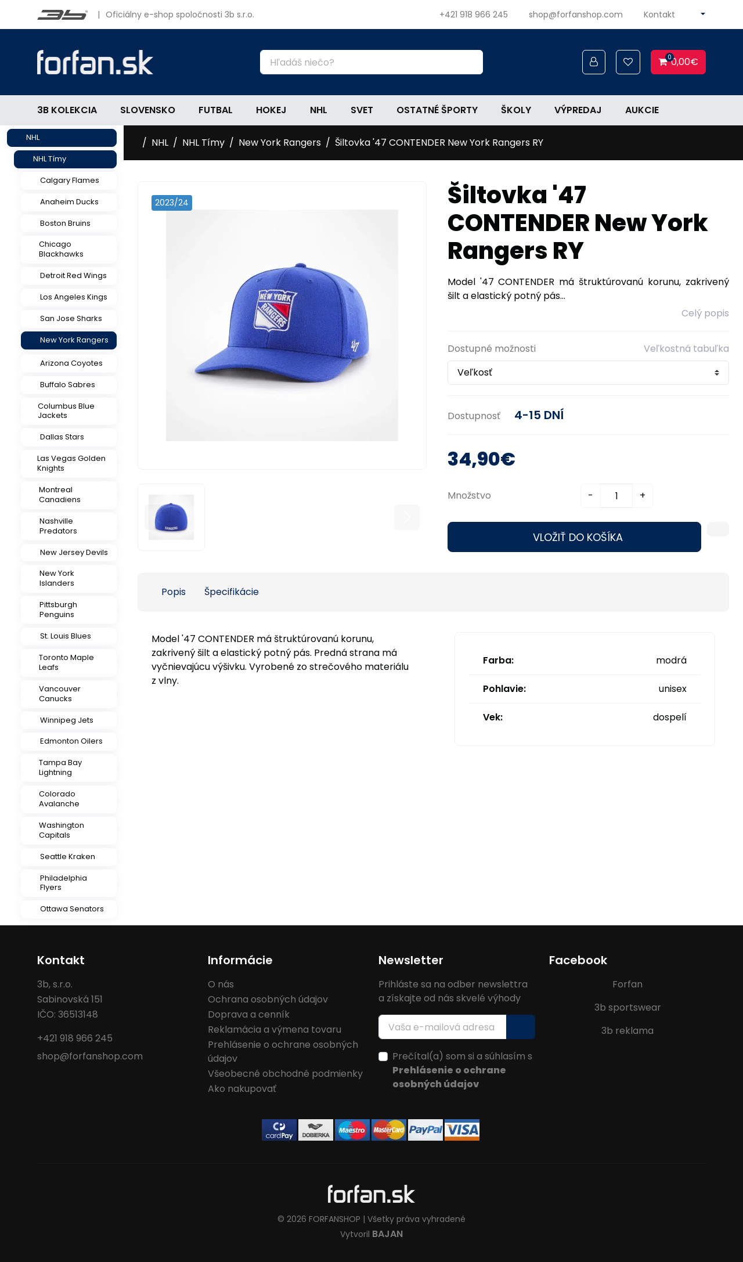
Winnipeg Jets (66, 720)
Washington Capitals (61, 830)
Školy (516, 110)
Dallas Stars (62, 436)
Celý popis (705, 313)
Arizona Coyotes (71, 363)
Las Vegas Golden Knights (71, 463)
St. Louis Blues (65, 635)
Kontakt (659, 14)
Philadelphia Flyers (63, 882)
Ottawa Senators (72, 908)
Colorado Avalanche (59, 798)
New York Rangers (74, 339)
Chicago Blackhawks (61, 249)
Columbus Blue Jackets (66, 411)
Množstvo (469, 495)
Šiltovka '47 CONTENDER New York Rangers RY (439, 142)
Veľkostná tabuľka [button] (686, 348)
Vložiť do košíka (578, 537)
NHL (318, 110)
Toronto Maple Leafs (66, 662)
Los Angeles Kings (73, 296)
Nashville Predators (58, 525)
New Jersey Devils (74, 552)
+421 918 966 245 (473, 14)
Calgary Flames (69, 180)
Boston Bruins (65, 223)
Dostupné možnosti (492, 348)
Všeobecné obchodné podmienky (285, 1073)
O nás (221, 984)
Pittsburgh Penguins (58, 609)
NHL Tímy (49, 158)
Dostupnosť (474, 416)
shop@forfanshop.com (576, 14)
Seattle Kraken (67, 856)
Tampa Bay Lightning (60, 767)
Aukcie (642, 110)
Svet (362, 110)
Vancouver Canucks (60, 693)
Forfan (627, 984)
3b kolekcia (67, 110)
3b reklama (627, 1030)
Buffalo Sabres (67, 384)
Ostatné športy (437, 110)
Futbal (216, 110)
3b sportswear (627, 1007)
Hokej (271, 110)
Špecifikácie (231, 591)
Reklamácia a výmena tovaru (274, 1029)
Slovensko (147, 110)
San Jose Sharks (71, 318)
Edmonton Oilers (71, 741)
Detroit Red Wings (73, 275)
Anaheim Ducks (69, 201)
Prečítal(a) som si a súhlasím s (462, 1070)
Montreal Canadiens (60, 494)
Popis (173, 591)
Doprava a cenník (249, 1014)
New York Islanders (56, 578)
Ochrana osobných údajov (268, 999)
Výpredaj (578, 110)
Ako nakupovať (242, 1088)
